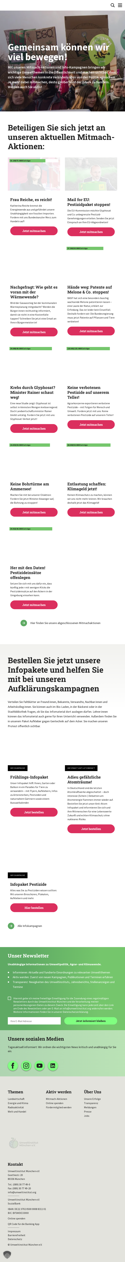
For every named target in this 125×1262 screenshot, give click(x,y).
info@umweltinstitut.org (77, 1008)
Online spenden (54, 1103)
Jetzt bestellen (34, 794)
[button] (7, 1255)
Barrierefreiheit (16, 1235)
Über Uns (92, 1091)
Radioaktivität (16, 1107)
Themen (15, 1091)
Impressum (14, 1231)
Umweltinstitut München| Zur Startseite (12, 5)
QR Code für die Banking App (23, 1224)
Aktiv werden (58, 1091)
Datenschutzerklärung (75, 1011)
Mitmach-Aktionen (56, 1099)
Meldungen (90, 1107)
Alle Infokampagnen (30, 926)
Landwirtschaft (16, 1099)
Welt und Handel (17, 1111)
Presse (87, 1111)
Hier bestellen (34, 895)
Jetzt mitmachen (34, 215)
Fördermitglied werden (58, 1107)
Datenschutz (15, 1239)
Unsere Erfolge (92, 1099)
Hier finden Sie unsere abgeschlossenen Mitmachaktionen (65, 623)
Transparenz (91, 1103)
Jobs (86, 1115)
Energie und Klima (18, 1103)
